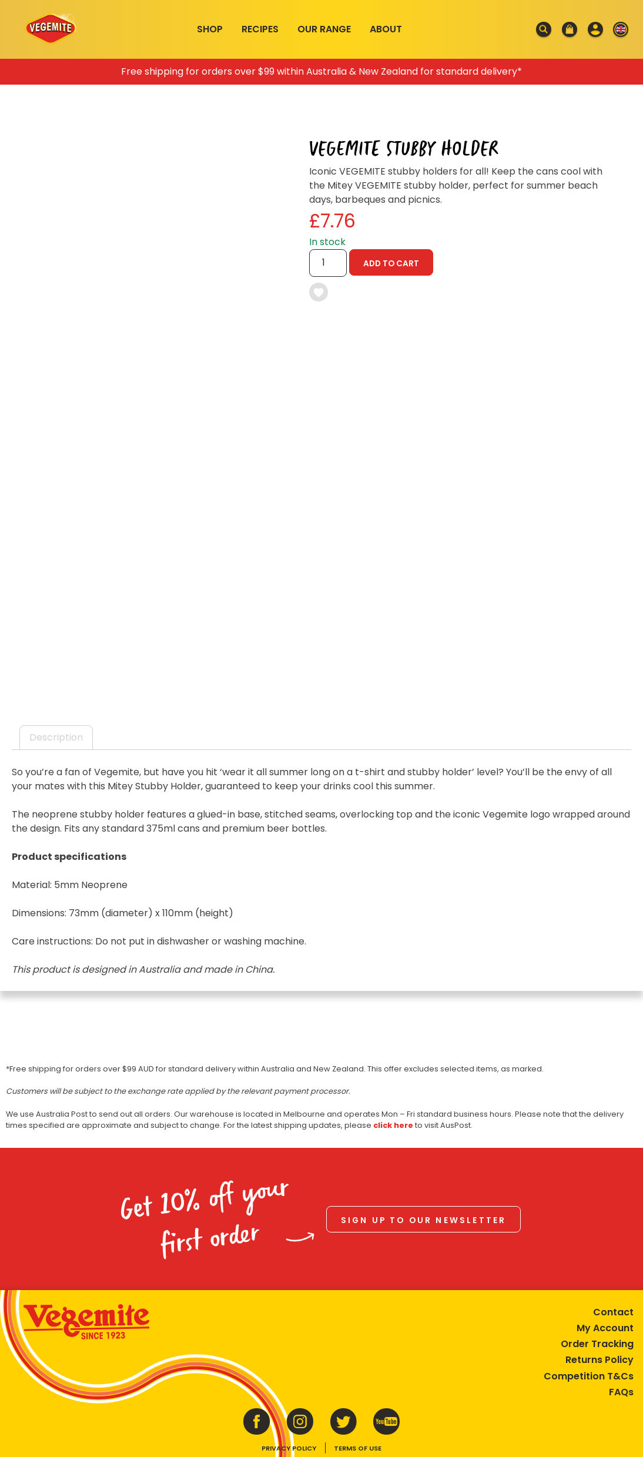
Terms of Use (357, 1448)
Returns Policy (599, 1359)
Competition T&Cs (589, 1376)
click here (393, 1125)
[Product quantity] (328, 263)
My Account (605, 1328)
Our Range (324, 29)
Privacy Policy (289, 1448)
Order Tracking (597, 1344)
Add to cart (391, 263)
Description (56, 737)
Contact (613, 1312)
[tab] (56, 737)
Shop (210, 29)
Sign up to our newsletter (424, 1220)
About (386, 29)
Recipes (260, 29)
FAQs (621, 1392)
